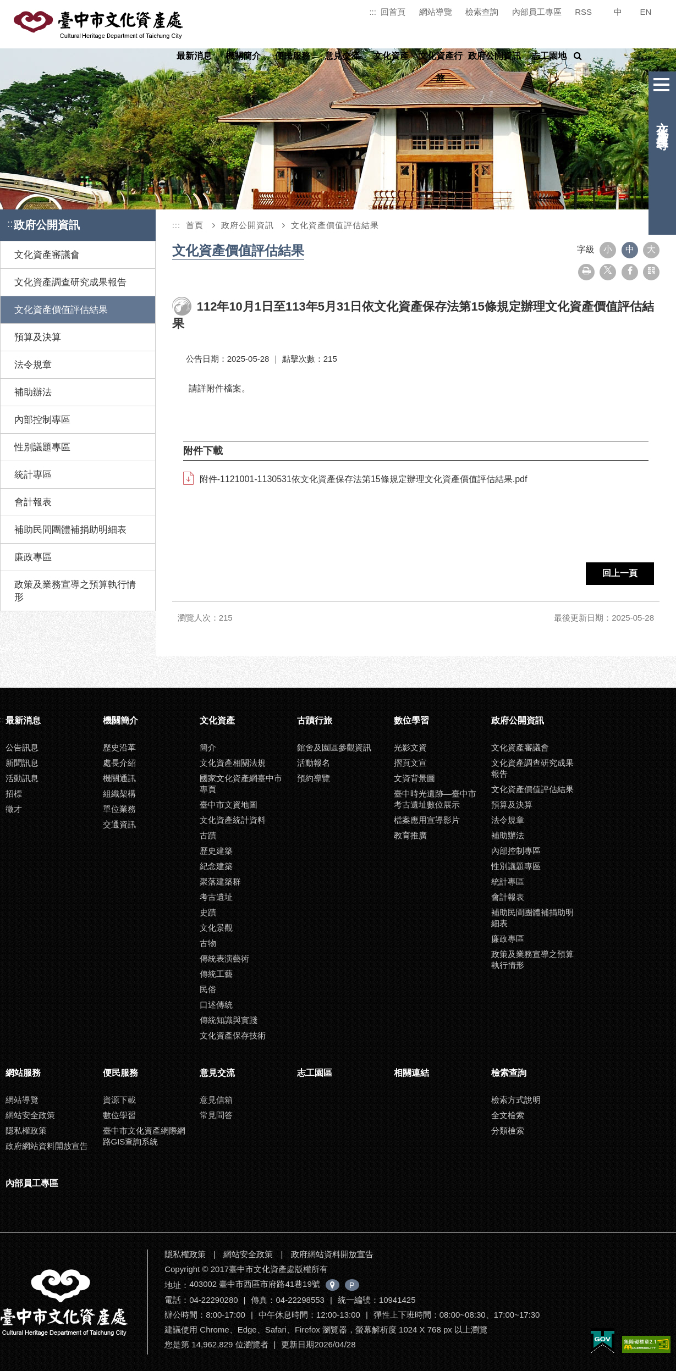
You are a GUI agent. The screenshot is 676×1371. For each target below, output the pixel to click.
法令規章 (33, 365)
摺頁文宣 (410, 762)
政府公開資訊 (494, 55)
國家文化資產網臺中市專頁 (241, 783)
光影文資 (410, 747)
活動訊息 (22, 778)
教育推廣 (410, 835)
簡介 (208, 747)
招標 (14, 793)
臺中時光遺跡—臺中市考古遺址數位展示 (435, 799)
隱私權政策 (26, 1130)
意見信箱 (216, 1099)
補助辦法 (33, 392)
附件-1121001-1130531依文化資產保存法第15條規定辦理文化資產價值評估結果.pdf (363, 479)
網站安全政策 (30, 1115)
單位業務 (119, 809)
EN (646, 11)
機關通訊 (119, 778)
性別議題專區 (42, 447)
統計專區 (33, 474)
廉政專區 (33, 557)
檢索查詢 (481, 11)
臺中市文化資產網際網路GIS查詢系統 (144, 1136)
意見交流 (342, 55)
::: (372, 11)
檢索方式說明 (516, 1099)
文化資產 (391, 55)
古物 (208, 943)
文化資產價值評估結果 (61, 310)
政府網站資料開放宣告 (47, 1146)
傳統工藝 (216, 974)
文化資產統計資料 (233, 820)
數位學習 (411, 720)
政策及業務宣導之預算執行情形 (75, 590)
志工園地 (549, 55)
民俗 (208, 989)
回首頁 (393, 11)
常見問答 (216, 1115)
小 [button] (607, 249)
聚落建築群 (220, 881)
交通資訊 (119, 824)
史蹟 (208, 912)
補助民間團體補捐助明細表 (70, 529)
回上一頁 (619, 573)
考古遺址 (216, 897)
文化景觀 (216, 927)
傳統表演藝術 (224, 958)
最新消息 (194, 55)
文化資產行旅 (441, 66)
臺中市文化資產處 (99, 25)
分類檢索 (507, 1130)
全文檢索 (507, 1115)
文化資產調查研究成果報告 (70, 282)
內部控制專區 (42, 419)
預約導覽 (313, 778)
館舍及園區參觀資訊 (334, 747)
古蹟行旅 (314, 720)
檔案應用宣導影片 (427, 820)
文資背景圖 (414, 778)
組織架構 (119, 793)
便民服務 (292, 55)
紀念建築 (216, 866)
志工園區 (314, 1072)
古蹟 (208, 835)
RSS (583, 11)
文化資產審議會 (47, 255)
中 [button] (629, 249)
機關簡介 (243, 55)
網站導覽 (435, 11)
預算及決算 (37, 337)
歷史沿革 (119, 747)
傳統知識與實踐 (228, 1020)
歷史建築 (216, 850)
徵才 (14, 809)
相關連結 (411, 1072)
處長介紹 (119, 762)
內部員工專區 (537, 11)
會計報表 (33, 502)
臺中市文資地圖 (228, 804)
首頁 (195, 225)
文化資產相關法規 (233, 762)
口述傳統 (216, 1004)
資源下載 (119, 1099)
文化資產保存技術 (233, 1035)
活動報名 (313, 762)
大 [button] (651, 249)
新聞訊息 (22, 762)
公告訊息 (22, 747)
